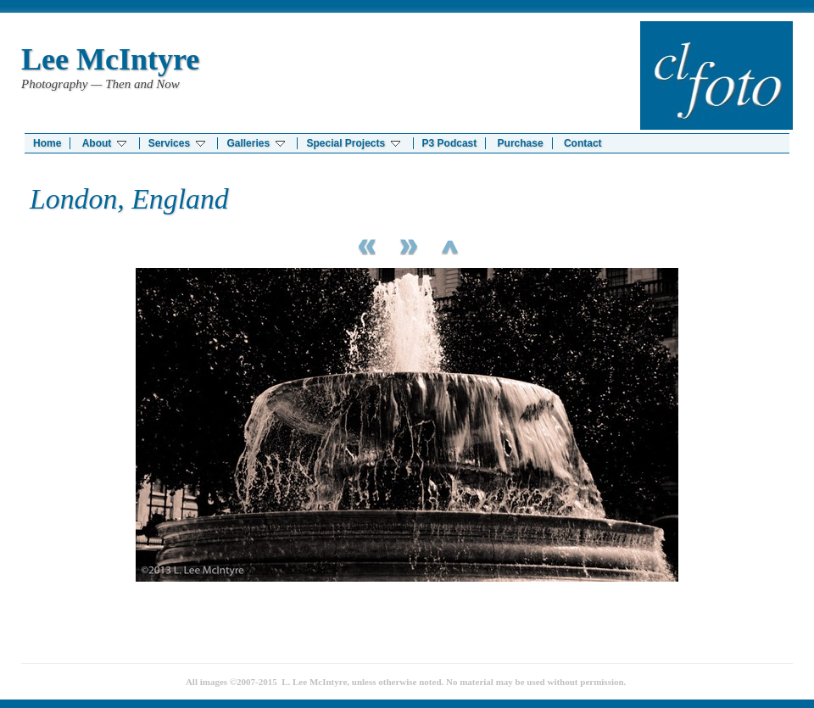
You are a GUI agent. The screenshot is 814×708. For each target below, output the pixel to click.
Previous (364, 244)
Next (407, 244)
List (449, 244)
